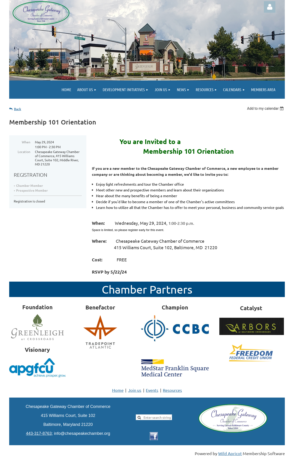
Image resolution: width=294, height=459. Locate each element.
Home (118, 390)
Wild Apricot (230, 453)
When (26, 142)
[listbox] (266, 108)
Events (152, 390)
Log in (269, 7)
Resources (172, 390)
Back (17, 109)
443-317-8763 (39, 433)
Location (24, 152)
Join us (134, 390)
